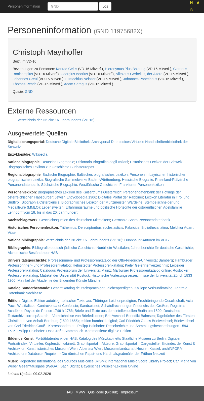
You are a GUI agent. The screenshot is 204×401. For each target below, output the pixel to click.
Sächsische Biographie (59, 185)
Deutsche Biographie (58, 162)
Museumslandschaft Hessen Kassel (132, 349)
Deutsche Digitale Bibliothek (68, 142)
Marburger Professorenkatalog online (142, 270)
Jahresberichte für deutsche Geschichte (162, 248)
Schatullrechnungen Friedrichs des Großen (134, 306)
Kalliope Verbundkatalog (154, 288)
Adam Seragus (75, 84)
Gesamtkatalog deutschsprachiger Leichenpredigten (92, 288)
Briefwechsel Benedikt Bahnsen (130, 316)
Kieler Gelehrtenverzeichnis (146, 265)
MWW (80, 392)
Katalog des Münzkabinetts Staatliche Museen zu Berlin (122, 338)
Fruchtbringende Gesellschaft (161, 301)
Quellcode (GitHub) (103, 392)
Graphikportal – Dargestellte (137, 343)
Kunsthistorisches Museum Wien (51, 349)
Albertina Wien (90, 349)
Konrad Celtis (66, 69)
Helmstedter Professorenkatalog (98, 265)
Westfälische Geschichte (98, 185)
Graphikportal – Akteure (95, 343)
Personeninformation (24, 6)
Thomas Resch (24, 84)
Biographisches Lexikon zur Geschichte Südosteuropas (51, 167)
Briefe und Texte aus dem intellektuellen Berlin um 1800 (118, 311)
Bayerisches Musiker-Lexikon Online (109, 366)
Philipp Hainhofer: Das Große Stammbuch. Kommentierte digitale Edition (74, 331)
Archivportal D (103, 142)
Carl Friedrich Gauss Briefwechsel (145, 321)
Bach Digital (69, 366)
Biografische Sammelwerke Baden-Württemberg (82, 180)
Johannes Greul (25, 79)
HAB (69, 392)
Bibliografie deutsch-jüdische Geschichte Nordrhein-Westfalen (80, 248)
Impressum (130, 392)
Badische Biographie (59, 175)
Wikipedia (40, 154)
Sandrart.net (89, 306)
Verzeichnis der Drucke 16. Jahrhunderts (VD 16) (56, 120)
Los (105, 6)
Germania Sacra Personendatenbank (141, 220)
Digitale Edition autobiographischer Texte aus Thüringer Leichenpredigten (79, 301)
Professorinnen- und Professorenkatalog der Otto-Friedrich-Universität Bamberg (110, 260)
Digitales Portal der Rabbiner (120, 197)
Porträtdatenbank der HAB (56, 338)
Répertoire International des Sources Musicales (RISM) (63, 361)
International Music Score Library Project (139, 361)
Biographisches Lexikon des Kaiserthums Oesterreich (79, 192)
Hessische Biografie (137, 180)
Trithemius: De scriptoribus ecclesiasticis (91, 227)
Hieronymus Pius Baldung (125, 69)
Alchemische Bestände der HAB (33, 253)
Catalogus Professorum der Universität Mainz (75, 270)
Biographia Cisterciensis (40, 202)
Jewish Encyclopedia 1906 (75, 197)
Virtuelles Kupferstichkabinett (52, 343)
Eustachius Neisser (80, 79)
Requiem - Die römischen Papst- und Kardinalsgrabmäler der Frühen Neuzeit (105, 354)
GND (29, 92)
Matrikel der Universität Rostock (65, 275)
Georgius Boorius (74, 74)
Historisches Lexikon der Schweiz (156, 162)
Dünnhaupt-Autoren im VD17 (147, 240)
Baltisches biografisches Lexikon (102, 175)
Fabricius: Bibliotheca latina (146, 227)
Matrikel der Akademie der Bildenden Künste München (59, 280)
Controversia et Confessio (57, 306)
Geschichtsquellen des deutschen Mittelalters (74, 220)
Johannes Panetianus (140, 79)
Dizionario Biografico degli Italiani (102, 162)
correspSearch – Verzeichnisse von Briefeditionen (64, 316)
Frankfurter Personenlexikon (141, 185)
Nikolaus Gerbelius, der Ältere (139, 74)
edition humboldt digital (99, 321)
